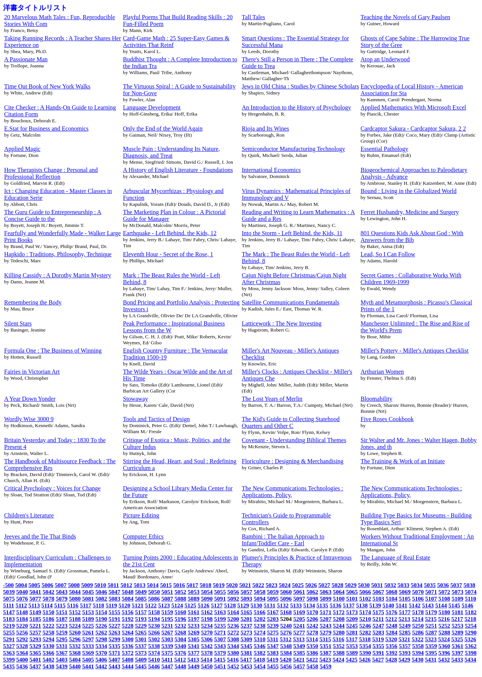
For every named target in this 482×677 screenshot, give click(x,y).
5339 (167, 646)
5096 (286, 598)
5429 (404, 659)
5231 (167, 625)
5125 (190, 605)
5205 (299, 619)
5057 (246, 592)
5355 (378, 646)
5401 (35, 659)
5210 (365, 619)
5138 (362, 605)
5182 (470, 612)
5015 (166, 585)
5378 (206, 653)
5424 (338, 659)
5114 (47, 605)
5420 (285, 659)
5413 (193, 659)
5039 (9, 592)
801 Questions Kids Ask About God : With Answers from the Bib (412, 236)
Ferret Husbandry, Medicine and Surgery (410, 212)
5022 (258, 585)
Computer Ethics (143, 536)
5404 (74, 659)
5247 (378, 625)
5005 (34, 585)
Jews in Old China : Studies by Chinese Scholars (300, 86)
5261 (88, 632)
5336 (127, 646)
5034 (416, 585)
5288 (444, 632)
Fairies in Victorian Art (32, 371)
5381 (246, 653)
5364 (22, 653)
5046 (101, 592)
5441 (88, 666)
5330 (48, 646)
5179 (431, 612)
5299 (114, 639)
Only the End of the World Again (163, 128)
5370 (101, 653)
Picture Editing (141, 515)
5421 (299, 659)
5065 (352, 592)
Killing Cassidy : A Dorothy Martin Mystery (57, 275)
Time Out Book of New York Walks (47, 86)
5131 (269, 605)
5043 (61, 592)
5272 (233, 632)
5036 (443, 585)
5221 (35, 625)
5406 (101, 659)
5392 (391, 653)
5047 (114, 592)
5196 (180, 619)
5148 (22, 612)
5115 (59, 605)
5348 (286, 646)
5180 (444, 612)
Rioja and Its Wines (265, 128)
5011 (113, 585)
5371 (114, 653)
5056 (233, 592)
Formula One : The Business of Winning (53, 350)
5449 (193, 666)
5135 (322, 605)
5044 (74, 592)
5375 (167, 653)
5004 (21, 585)
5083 (114, 598)
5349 (299, 646)
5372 (127, 653)
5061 (299, 592)
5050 (154, 592)
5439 (61, 666)
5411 (167, 659)
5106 (418, 598)
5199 (220, 619)
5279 (325, 632)
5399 (9, 659)
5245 (352, 625)
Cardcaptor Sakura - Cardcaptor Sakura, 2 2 (413, 128)
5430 (417, 659)
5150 (48, 612)
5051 (167, 592)
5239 (273, 625)
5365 (35, 653)
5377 (193, 653)
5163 (220, 612)
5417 (246, 659)
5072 (444, 592)
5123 (164, 605)
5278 (312, 632)
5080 (74, 598)
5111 (8, 605)
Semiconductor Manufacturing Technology (293, 149)
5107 (431, 598)
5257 (35, 632)
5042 (48, 592)
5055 (220, 592)
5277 (299, 632)
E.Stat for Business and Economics (46, 128)
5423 (325, 659)
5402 (48, 659)
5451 (220, 666)
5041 (35, 592)
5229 (141, 625)
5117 (85, 605)
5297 (88, 639)
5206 (312, 619)
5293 (35, 639)
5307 (220, 639)
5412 (180, 659)
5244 (338, 625)
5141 (401, 605)
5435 (9, 666)
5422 (312, 659)
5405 (88, 659)
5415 (220, 659)
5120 (124, 605)
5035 (430, 585)
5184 (22, 619)
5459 (325, 666)
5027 (324, 585)
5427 (378, 659)
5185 (35, 619)
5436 (22, 666)
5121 (137, 605)
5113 (34, 605)
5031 (377, 585)
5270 (206, 632)
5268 (180, 632)
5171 (325, 612)
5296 (74, 639)
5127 (217, 605)
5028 (337, 585)
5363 (9, 653)
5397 (457, 653)
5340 (180, 646)
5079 (61, 598)
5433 (457, 659)
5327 (9, 646)
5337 (141, 646)
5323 (431, 639)
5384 (286, 653)
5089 (193, 598)
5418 (259, 659)
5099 (325, 598)
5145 (454, 605)
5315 (325, 639)
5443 (114, 666)
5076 (22, 598)
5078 (48, 598)
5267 (167, 632)
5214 (417, 619)
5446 (154, 666)
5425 (352, 659)
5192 (127, 619)
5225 (88, 625)
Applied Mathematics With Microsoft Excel (413, 107)
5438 (48, 666)
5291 (9, 639)
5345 (246, 646)
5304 (180, 639)
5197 (193, 619)
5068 (391, 592)
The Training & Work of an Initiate (403, 461)
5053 (193, 592)
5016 (179, 585)
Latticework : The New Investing (281, 323)
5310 (259, 639)
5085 (141, 598)
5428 (391, 659)
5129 (243, 605)
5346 (259, 646)
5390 (365, 653)
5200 (233, 619)
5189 (88, 619)
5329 (35, 646)
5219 (9, 625)
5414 (206, 659)
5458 (312, 666)
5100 (338, 598)
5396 (444, 653)
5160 (180, 612)
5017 (192, 585)
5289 (457, 632)
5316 (338, 639)
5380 (233, 653)
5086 (154, 598)
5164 (233, 612)
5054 (206, 592)
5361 (457, 646)
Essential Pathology (384, 149)
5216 (444, 619)
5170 (312, 612)
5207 (325, 619)
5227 (114, 625)
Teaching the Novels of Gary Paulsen (405, 17)
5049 (141, 592)
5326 (470, 639)
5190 (101, 619)
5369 (88, 653)
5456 (286, 666)
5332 (74, 646)
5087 (167, 598)
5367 (61, 653)
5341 (193, 646)
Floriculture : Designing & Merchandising (292, 461)
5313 (299, 639)
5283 (378, 632)
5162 (206, 612)
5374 (154, 653)
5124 (177, 605)
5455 (273, 666)
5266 (154, 632)
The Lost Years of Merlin (272, 399)
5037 (456, 585)
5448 (180, 666)
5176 (391, 612)
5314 (312, 639)
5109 (457, 598)
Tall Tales (253, 17)
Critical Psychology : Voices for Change (52, 488)
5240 (286, 625)
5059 (273, 592)
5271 (220, 632)
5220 (22, 625)
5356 (391, 646)
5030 (364, 585)
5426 (365, 659)
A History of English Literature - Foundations (178, 170)
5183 (9, 619)
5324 (444, 639)
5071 (431, 592)
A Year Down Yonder (29, 399)
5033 (403, 585)
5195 (167, 619)
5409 (141, 659)
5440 (74, 666)
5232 (180, 625)
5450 (206, 666)
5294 (48, 639)
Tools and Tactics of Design (156, 419)
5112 (21, 605)
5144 (441, 605)
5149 (35, 612)
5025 (298, 585)
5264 (127, 632)
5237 (246, 625)
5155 (114, 612)
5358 (418, 646)
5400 (22, 659)
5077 (35, 598)
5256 (22, 632)
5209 (352, 619)
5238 (259, 625)
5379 (220, 653)
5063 (325, 592)
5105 (405, 598)
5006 (47, 585)
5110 (470, 598)
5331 (61, 646)
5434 (470, 659)
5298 (101, 639)
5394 (418, 653)
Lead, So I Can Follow (388, 254)
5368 (74, 653)
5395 (431, 653)
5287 (431, 632)
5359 (431, 646)
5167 (273, 612)
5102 (365, 598)
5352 (338, 646)
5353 (352, 646)
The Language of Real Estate (395, 557)
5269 (193, 632)
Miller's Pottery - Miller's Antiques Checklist (414, 350)
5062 (312, 592)
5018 (205, 585)
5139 (375, 605)
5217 (457, 619)
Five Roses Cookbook (387, 419)
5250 (418, 625)
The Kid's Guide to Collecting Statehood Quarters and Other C (291, 422)
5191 (114, 619)
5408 (127, 659)
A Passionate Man (26, 59)
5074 (470, 592)
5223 (61, 625)
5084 (127, 598)
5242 (312, 625)
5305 (193, 639)
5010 (100, 585)
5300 (127, 639)
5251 (431, 625)
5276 (286, 632)
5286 (418, 632)
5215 (431, 619)
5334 (101, 646)
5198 (206, 619)
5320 (391, 639)
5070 (418, 592)
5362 (470, 646)
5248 (391, 625)
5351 (325, 646)
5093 (246, 598)
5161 (193, 612)
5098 (312, 598)
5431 (431, 659)
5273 (246, 632)
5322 (417, 639)
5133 (296, 605)
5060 (286, 592)
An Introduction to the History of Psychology (296, 107)
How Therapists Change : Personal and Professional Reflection (51, 173)
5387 (325, 653)
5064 (338, 592)
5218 (470, 619)
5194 (154, 619)
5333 (88, 646)
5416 (233, 659)
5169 (299, 612)
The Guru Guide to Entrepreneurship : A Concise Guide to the (53, 215)
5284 (391, 632)
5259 (61, 632)
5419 (272, 659)
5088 (180, 598)
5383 (273, 653)
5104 (391, 598)
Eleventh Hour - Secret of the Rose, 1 (168, 254)
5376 (180, 653)
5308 (233, 639)
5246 (365, 625)
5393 (405, 653)
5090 (206, 598)
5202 (259, 619)
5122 (150, 605)
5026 (311, 585)
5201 (246, 619)
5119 (111, 605)
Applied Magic (22, 149)
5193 (141, 619)
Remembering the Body (33, 302)
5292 (22, 639)
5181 (457, 612)
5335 (114, 646)
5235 (220, 625)
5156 (127, 612)
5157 (141, 612)
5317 (352, 639)
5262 (101, 632)
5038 (469, 585)
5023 (271, 585)
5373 (141, 653)
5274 (259, 632)
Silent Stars (18, 323)
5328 (22, 646)
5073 (457, 592)
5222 (48, 625)
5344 (233, 646)
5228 (127, 625)
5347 (273, 646)
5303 (167, 639)
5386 (312, 653)
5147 (9, 612)
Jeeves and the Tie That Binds (40, 536)
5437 (35, 666)
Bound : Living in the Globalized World (408, 191)
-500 (8, 585)
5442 (101, 666)
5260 (74, 632)
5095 (273, 598)
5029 (350, 585)
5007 (61, 585)
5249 (405, 625)
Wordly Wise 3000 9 (29, 419)
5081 (88, 598)
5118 (98, 605)
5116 (72, 605)
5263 (114, 632)
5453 (246, 666)
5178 (418, 612)
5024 (285, 585)
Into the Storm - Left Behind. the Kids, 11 (292, 233)
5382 (259, 653)
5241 (299, 625)
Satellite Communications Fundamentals (291, 302)
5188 (74, 619)
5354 (365, 646)
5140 (388, 605)
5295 (61, 639)
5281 (352, 632)
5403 (61, 659)
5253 (457, 625)
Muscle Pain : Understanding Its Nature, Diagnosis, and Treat (171, 152)
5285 (405, 632)
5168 (286, 612)
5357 (405, 646)
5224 (74, 625)
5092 (233, 598)
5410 (154, 659)
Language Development (151, 107)
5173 (352, 612)
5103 (378, 598)
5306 (206, 639)
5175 (378, 612)
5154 (101, 612)
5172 (338, 612)
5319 (378, 639)
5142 (414, 605)
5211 (378, 619)
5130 (256, 605)
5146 (467, 605)
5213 (404, 619)
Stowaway (135, 399)
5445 (141, 666)
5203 (273, 619)
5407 (114, 659)
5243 (325, 625)
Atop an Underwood (385, 59)
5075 (9, 598)
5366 (48, 653)
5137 (349, 605)
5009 (87, 585)
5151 (61, 612)
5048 (127, 592)
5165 (246, 612)
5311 (272, 639)
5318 (365, 639)
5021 (245, 585)
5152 (74, 612)
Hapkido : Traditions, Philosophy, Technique (58, 254)
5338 (154, 646)
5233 (193, 625)
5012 (126, 585)
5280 (338, 632)
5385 (299, 653)
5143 (427, 605)
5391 (378, 653)
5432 (444, 659)
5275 (273, 632)
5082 (101, 598)
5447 (167, 666)
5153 (88, 612)
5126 (203, 605)
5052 (180, 592)
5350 (312, 646)
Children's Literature (29, 515)
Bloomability (376, 399)
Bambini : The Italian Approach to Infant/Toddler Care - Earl (283, 539)
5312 (285, 639)
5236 (233, 625)
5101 (352, 598)
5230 (154, 625)
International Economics (271, 170)
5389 (352, 653)
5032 (390, 585)
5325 (457, 639)
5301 (141, 639)
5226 (101, 625)
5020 (232, 585)
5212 (391, 619)
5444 (127, 666)
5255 (9, 632)
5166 (259, 612)
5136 (335, 605)
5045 (88, 592)
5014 (153, 585)
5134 (309, 605)
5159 (167, 612)
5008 (74, 585)
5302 (154, 639)
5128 (230, 605)
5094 (259, 598)
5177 (405, 612)
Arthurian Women (382, 371)
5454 (259, 666)
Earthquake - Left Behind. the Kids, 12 (170, 233)
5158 (154, 612)
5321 (404, 639)
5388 (338, 653)
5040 (22, 592)
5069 (405, 592)
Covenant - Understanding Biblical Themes (294, 440)
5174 (365, 612)
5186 (48, 619)
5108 (444, 598)
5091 (220, 598)
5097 (299, 598)
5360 (444, 646)
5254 (470, 625)
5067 (378, 592)
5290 (470, 632)
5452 (233, 666)
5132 (282, 605)
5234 (206, 625)
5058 (259, 592)
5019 (218, 585)
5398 (470, 653)
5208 (338, 619)
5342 (206, 646)
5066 (365, 592)
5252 (444, 625)
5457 (299, 666)
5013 (139, 585)
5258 (48, 632)
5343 (220, 646)
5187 (61, 619)
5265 (141, 632)
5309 (246, 639)
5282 (365, 632)
